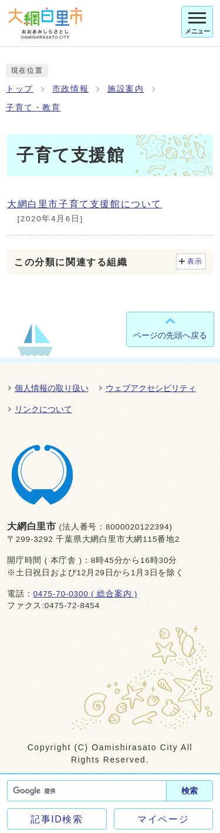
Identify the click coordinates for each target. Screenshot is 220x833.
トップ (19, 89)
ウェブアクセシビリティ (151, 388)
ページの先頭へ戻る (170, 335)
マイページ (163, 819)
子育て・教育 (33, 107)
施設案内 (125, 89)
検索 (189, 790)
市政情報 (70, 89)
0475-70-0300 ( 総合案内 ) (85, 593)
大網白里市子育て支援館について (84, 204)
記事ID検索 (57, 819)
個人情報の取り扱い (52, 388)
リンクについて (43, 409)
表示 (195, 261)
